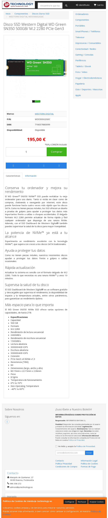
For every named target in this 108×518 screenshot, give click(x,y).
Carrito (99, 5)
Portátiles (80, 25)
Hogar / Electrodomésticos (88, 77)
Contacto (59, 460)
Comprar (56, 151)
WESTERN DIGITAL (44, 113)
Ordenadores (81, 14)
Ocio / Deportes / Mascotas (89, 89)
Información (30, 175)
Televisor (80, 37)
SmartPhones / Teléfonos (87, 31)
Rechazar (82, 501)
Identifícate (83, 5)
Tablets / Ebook (83, 66)
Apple (78, 95)
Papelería (80, 83)
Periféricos (80, 60)
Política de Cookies (89, 463)
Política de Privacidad (76, 440)
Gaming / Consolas (84, 54)
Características (13, 175)
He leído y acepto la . (76, 446)
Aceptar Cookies (97, 501)
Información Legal (89, 460)
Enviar (89, 452)
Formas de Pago (88, 466)
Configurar (69, 501)
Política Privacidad (63, 463)
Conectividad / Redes (85, 48)
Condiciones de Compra (66, 466)
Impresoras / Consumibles (88, 43)
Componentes (82, 19)
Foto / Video (81, 72)
